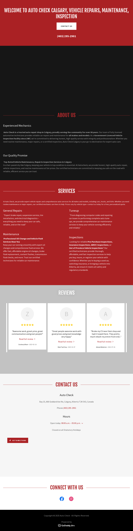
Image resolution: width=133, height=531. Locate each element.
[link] (27, 338)
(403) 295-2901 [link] (66, 36)
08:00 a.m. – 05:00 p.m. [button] (70, 423)
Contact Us (66, 26)
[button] (82, 423)
